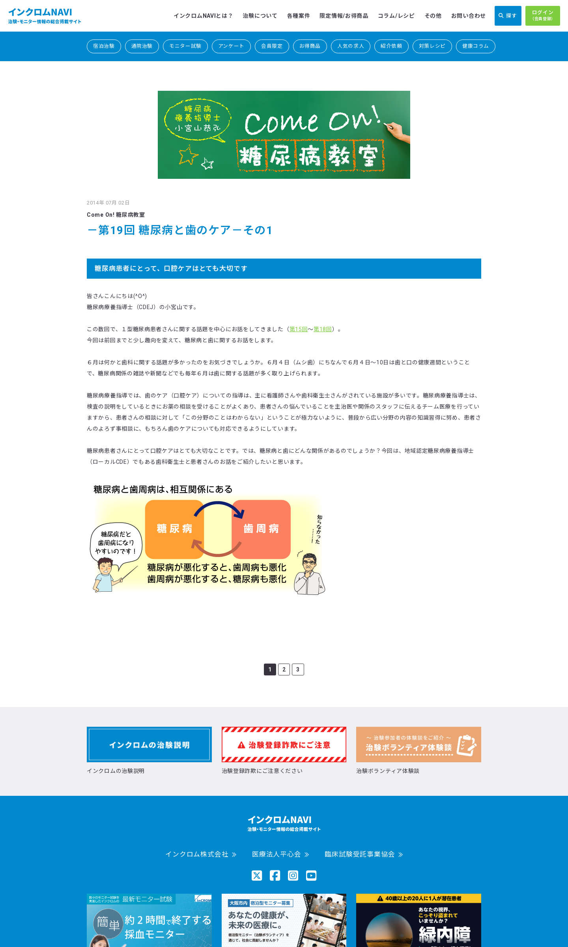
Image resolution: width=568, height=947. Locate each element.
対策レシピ (432, 46)
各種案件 (298, 16)
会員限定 (272, 46)
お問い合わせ (468, 16)
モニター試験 (185, 46)
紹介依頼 (391, 46)
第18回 (323, 329)
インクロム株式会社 (197, 854)
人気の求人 (350, 46)
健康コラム (475, 46)
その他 (433, 16)
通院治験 (142, 46)
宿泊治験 (104, 46)
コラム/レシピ (396, 16)
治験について (260, 16)
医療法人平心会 (276, 854)
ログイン (542, 15)
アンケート (231, 46)
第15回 (299, 329)
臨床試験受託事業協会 (360, 854)
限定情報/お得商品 (344, 16)
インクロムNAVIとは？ (203, 16)
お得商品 (310, 46)
